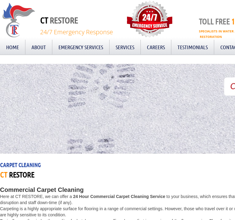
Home (12, 47)
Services (125, 47)
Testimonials (192, 47)
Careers (156, 47)
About (39, 47)
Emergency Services (80, 47)
